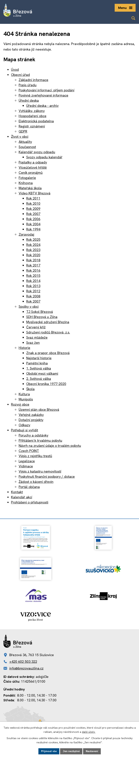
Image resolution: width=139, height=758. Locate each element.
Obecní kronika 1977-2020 (46, 384)
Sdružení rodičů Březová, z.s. (48, 332)
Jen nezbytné (71, 751)
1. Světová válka (38, 368)
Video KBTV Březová (34, 193)
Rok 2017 (33, 265)
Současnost (27, 147)
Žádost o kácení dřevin (36, 481)
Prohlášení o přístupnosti (29, 502)
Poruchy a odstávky (33, 435)
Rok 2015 (33, 275)
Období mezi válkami (42, 373)
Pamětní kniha (37, 363)
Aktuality (25, 141)
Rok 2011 (33, 198)
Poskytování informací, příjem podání (46, 90)
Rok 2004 (33, 224)
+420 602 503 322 (23, 661)
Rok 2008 (33, 296)
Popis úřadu (28, 85)
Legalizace (27, 461)
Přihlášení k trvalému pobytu (40, 440)
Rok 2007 (33, 214)
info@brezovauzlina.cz (26, 668)
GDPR (23, 131)
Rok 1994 (33, 229)
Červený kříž (36, 327)
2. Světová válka (38, 378)
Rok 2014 (33, 281)
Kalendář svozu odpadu (37, 152)
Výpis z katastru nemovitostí (40, 471)
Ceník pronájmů (31, 172)
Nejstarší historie (39, 358)
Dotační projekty (31, 420)
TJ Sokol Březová (39, 311)
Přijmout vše (49, 751)
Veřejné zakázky (31, 414)
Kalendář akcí (21, 497)
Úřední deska (29, 100)
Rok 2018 (33, 260)
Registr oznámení (32, 126)
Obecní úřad (20, 74)
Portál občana (29, 487)
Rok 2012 (33, 291)
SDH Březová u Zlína (41, 317)
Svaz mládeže (37, 337)
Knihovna (26, 183)
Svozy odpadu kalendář (44, 157)
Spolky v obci (29, 306)
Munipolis (26, 399)
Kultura (24, 394)
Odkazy (24, 425)
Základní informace (33, 80)
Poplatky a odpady (33, 162)
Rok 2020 (33, 255)
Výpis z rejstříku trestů (35, 456)
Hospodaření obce (32, 116)
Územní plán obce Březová (39, 409)
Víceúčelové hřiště (33, 167)
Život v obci (19, 136)
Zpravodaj (26, 234)
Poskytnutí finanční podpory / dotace (47, 476)
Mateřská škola (30, 188)
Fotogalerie (27, 178)
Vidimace (26, 466)
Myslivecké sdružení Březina (47, 322)
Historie (24, 348)
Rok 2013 (33, 286)
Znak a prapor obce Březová (48, 353)
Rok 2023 (33, 250)
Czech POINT (29, 451)
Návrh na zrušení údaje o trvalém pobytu (50, 445)
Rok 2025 (33, 239)
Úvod (15, 69)
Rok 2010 (33, 203)
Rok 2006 (33, 219)
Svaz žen (33, 342)
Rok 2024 (33, 244)
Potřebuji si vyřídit (24, 430)
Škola (30, 389)
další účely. (88, 732)
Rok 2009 (33, 208)
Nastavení (92, 751)
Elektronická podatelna (36, 121)
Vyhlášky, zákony (32, 111)
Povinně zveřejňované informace (43, 95)
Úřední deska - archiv (42, 105)
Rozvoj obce (20, 404)
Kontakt (17, 492)
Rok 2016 (33, 270)
